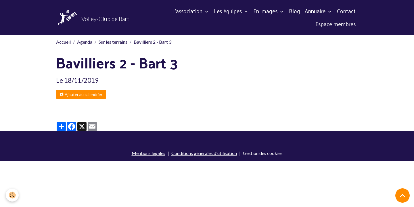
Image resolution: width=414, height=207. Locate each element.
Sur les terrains (113, 42)
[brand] (91, 17)
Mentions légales (148, 153)
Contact (346, 11)
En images (266, 11)
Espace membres (335, 24)
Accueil (63, 42)
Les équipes (228, 11)
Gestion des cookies (263, 153)
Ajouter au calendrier (81, 94)
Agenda (84, 42)
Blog (294, 11)
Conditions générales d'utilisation (204, 153)
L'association (188, 11)
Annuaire (316, 11)
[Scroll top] (402, 195)
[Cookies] (12, 195)
